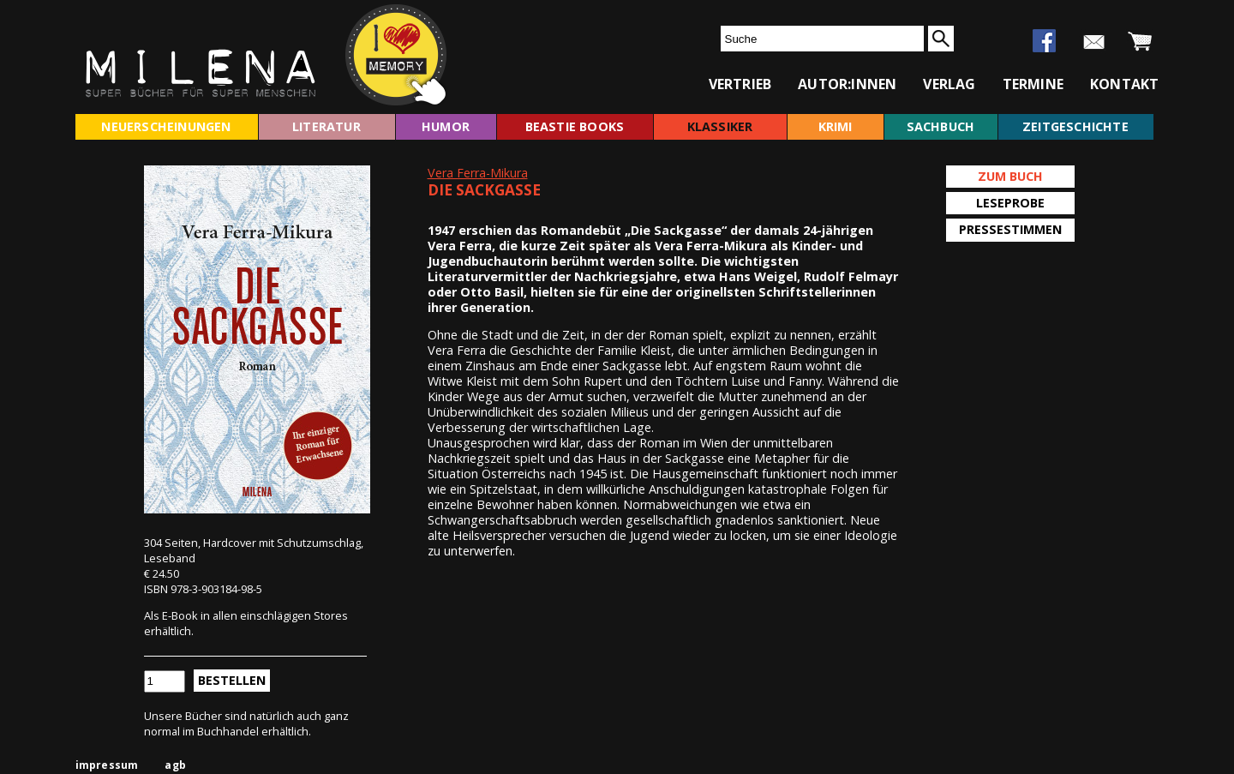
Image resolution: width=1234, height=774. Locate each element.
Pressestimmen (1010, 229)
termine (1033, 84)
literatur (326, 126)
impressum (107, 765)
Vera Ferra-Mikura (478, 173)
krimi (835, 126)
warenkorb (1140, 42)
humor (446, 126)
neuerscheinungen (166, 126)
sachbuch (941, 126)
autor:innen (847, 84)
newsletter (1094, 42)
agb (175, 765)
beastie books (575, 126)
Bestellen (232, 680)
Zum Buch (1010, 176)
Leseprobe (1010, 203)
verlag (949, 84)
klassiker (720, 126)
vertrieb (740, 84)
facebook (1044, 40)
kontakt (1124, 84)
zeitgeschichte (1075, 126)
